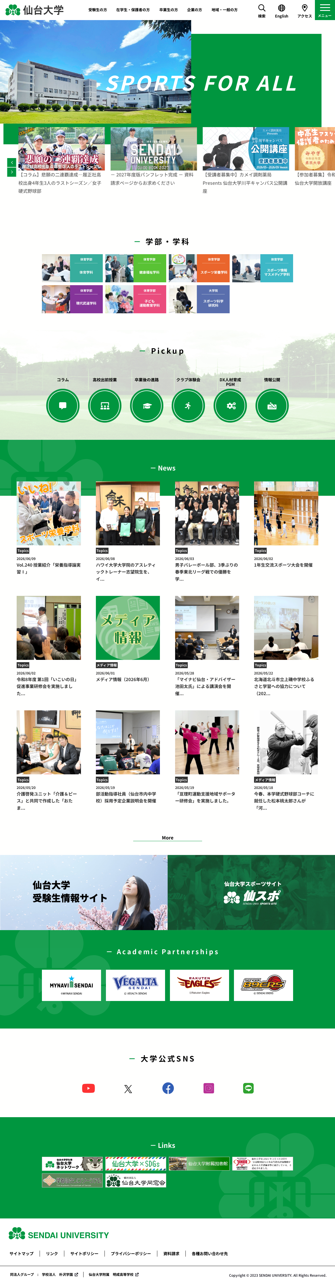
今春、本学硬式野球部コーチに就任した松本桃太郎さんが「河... (286, 798)
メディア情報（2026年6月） (128, 676)
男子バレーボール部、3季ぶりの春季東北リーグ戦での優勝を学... (207, 569)
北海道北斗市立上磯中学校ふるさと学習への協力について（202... (286, 683)
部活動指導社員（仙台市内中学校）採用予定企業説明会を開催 (128, 794)
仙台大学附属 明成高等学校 (111, 1274)
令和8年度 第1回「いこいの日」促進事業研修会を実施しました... (49, 683)
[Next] (11, 172)
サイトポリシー (84, 1253)
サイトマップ (21, 1253)
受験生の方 (97, 9)
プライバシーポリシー (131, 1253)
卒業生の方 (168, 9)
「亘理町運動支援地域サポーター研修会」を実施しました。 (207, 794)
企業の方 (194, 9)
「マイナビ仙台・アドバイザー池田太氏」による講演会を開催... (207, 683)
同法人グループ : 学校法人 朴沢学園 (41, 1274)
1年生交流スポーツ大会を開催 (286, 562)
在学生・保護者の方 (133, 9)
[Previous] (11, 162)
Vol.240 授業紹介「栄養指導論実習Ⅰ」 (49, 565)
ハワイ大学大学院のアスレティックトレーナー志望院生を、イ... (128, 569)
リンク (52, 1253)
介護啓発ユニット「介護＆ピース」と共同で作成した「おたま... (49, 798)
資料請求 (171, 1253)
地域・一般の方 (225, 9)
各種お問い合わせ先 (210, 1253)
